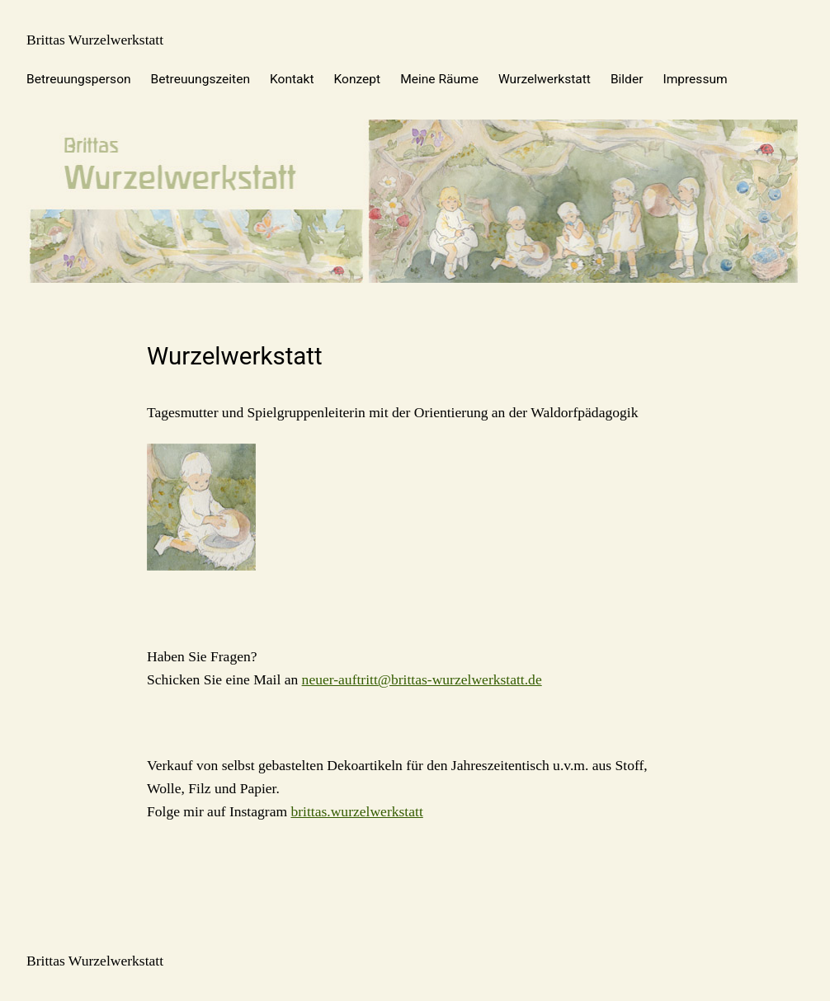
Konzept (357, 79)
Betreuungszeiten (200, 79)
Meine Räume (439, 79)
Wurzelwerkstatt (544, 79)
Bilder (627, 79)
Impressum (695, 79)
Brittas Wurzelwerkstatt (94, 39)
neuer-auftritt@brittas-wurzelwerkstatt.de (422, 679)
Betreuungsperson (78, 79)
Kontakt (292, 79)
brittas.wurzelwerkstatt (356, 811)
